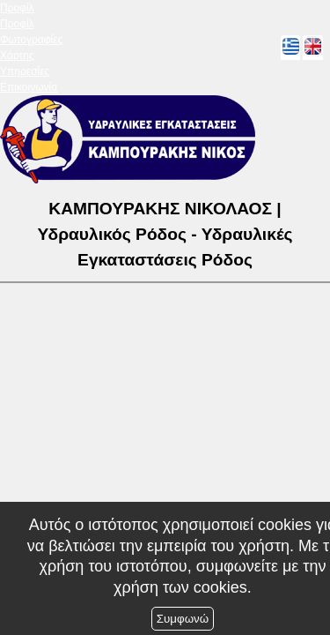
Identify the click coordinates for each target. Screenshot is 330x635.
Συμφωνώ (183, 618)
